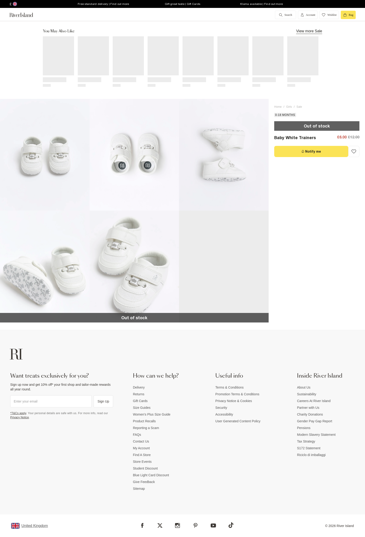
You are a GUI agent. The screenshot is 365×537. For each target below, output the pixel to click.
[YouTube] (213, 525)
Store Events (142, 461)
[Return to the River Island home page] (24, 15)
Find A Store (142, 455)
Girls (289, 106)
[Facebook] (142, 525)
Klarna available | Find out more (261, 4)
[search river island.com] (285, 15)
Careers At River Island (314, 401)
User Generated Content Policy (237, 421)
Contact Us (141, 441)
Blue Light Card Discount (151, 475)
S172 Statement (308, 448)
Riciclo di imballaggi (311, 455)
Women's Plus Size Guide (151, 414)
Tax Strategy (306, 441)
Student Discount (145, 468)
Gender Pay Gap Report (314, 421)
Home (278, 106)
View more (309, 31)
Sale (299, 106)
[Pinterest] (195, 525)
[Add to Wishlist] (353, 151)
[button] (45, 155)
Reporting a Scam (146, 428)
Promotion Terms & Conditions (237, 394)
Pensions (304, 428)
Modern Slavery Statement (316, 434)
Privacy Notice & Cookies (233, 401)
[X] (160, 525)
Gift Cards (140, 401)
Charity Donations (310, 414)
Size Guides (141, 407)
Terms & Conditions (229, 387)
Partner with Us (308, 407)
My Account (141, 448)
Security (221, 407)
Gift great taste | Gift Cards (182, 4)
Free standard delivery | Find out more (103, 4)
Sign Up (103, 401)
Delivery (139, 387)
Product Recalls (144, 421)
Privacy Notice (19, 417)
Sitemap (139, 488)
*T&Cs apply (18, 413)
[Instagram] (177, 525)
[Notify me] (311, 151)
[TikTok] (231, 525)
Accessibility (224, 414)
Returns (138, 394)
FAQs (137, 434)
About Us (304, 387)
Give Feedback (144, 482)
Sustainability (306, 394)
